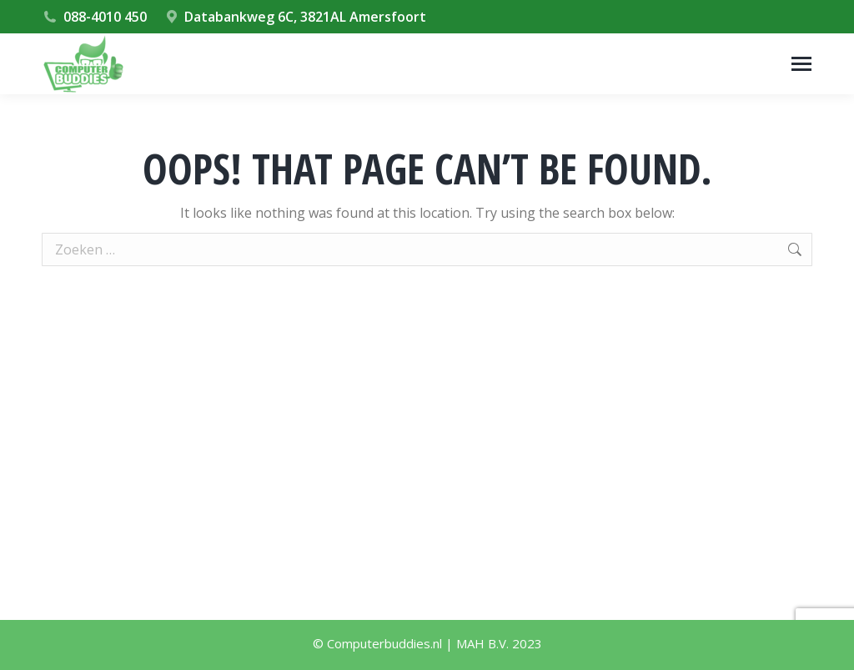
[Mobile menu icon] (801, 63)
